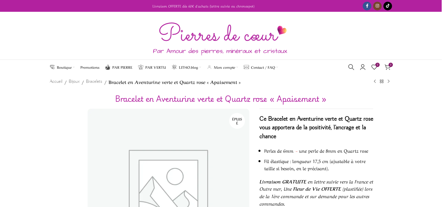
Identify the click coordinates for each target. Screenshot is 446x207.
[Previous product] (374, 81)
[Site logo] (221, 36)
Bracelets (94, 82)
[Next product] (388, 81)
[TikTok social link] (387, 6)
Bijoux (74, 82)
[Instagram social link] (377, 6)
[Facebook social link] (367, 6)
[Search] (351, 67)
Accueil (56, 82)
